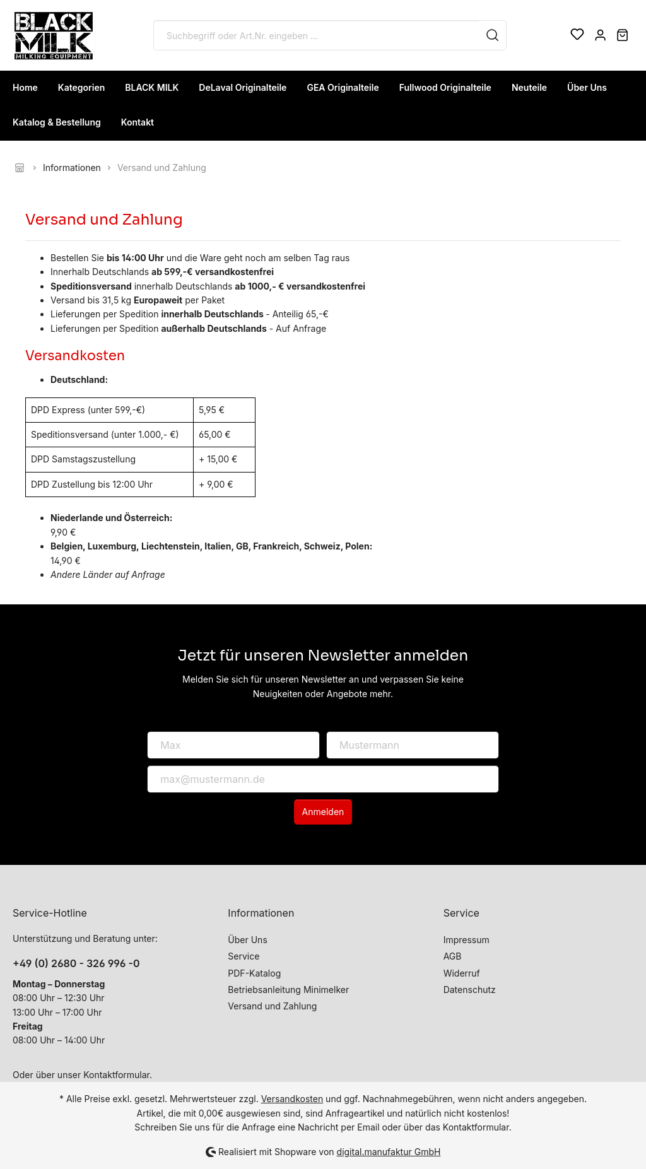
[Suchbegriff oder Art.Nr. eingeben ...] (316, 35)
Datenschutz (469, 989)
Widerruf (461, 973)
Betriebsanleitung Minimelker (288, 989)
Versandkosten (292, 1098)
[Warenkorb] (622, 35)
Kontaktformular (116, 1074)
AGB (452, 956)
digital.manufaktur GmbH (389, 1151)
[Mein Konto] (600, 35)
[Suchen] (493, 35)
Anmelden (323, 811)
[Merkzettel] (577, 35)
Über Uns (247, 939)
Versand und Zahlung (272, 1006)
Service (243, 956)
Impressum (466, 939)
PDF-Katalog (254, 973)
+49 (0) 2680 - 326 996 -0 (76, 963)
